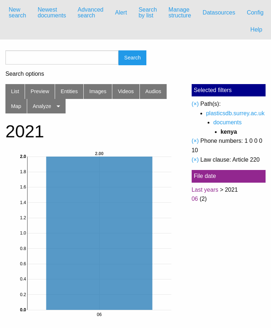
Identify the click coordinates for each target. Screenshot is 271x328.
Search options (24, 74)
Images (98, 91)
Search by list (147, 12)
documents (227, 122)
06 (195, 199)
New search (17, 12)
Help (256, 29)
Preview (40, 91)
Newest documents (52, 12)
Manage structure (179, 12)
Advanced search (90, 12)
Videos (126, 91)
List (15, 91)
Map (16, 106)
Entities (69, 91)
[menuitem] (17, 12)
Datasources (219, 12)
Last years (205, 190)
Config (255, 12)
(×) (195, 104)
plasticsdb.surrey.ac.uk (235, 113)
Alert (121, 12)
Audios (153, 91)
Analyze (42, 106)
